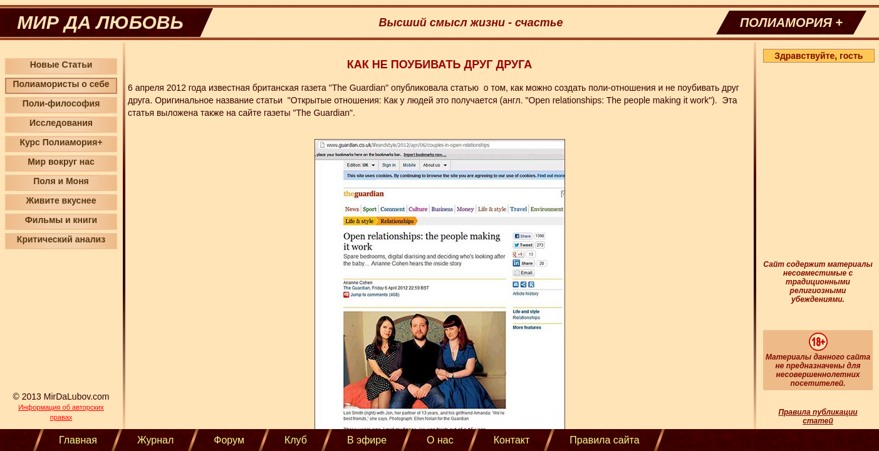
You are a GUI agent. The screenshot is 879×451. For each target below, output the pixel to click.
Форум (229, 440)
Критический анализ (61, 239)
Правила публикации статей (817, 416)
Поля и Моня (61, 181)
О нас (440, 440)
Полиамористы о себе (61, 84)
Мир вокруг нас (61, 162)
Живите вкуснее (61, 200)
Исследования (61, 123)
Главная (78, 440)
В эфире (367, 440)
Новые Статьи (61, 65)
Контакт (512, 440)
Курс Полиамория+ (60, 142)
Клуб (295, 440)
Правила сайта (604, 440)
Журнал (155, 440)
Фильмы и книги (61, 220)
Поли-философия (61, 103)
